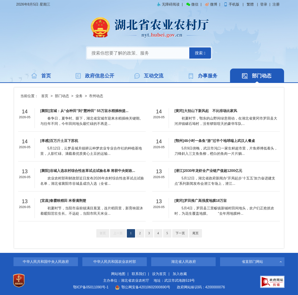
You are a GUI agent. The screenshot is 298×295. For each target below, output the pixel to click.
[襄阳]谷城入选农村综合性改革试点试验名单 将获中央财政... (87, 171)
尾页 (195, 233)
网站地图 (118, 274)
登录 (263, 4)
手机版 (231, 4)
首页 (44, 96)
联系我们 (139, 274)
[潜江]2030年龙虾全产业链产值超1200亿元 (208, 171)
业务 (79, 96)
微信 (192, 4)
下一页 (180, 233)
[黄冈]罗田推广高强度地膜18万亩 (200, 201)
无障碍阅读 (168, 4)
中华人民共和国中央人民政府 (46, 262)
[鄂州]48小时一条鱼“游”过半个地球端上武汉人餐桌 (214, 141)
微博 (211, 4)
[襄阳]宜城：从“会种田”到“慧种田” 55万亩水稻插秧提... (84, 111)
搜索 (200, 53)
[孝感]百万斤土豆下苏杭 (59, 141)
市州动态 (96, 96)
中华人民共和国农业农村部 (114, 262)
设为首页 (159, 274)
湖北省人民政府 (183, 262)
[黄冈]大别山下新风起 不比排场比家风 (205, 111)
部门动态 (62, 96)
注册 (276, 4)
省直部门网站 (252, 262)
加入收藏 (180, 274)
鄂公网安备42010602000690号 (142, 287)
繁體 (250, 4)
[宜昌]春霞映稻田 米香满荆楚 (63, 201)
